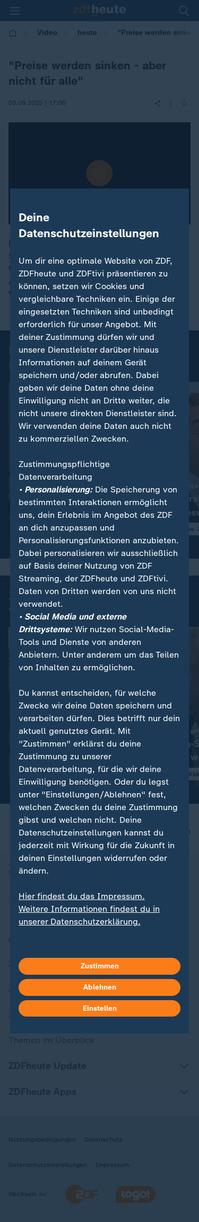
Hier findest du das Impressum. (82, 896)
